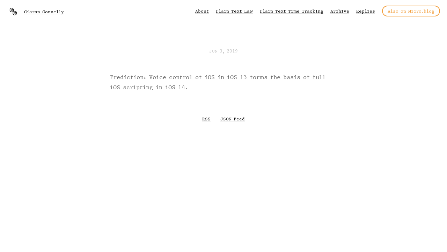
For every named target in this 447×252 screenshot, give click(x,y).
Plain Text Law (234, 11)
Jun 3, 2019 (223, 51)
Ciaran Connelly (44, 11)
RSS (206, 118)
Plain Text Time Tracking (291, 11)
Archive (339, 11)
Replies (365, 11)
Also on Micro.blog (411, 11)
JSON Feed (232, 118)
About (202, 11)
